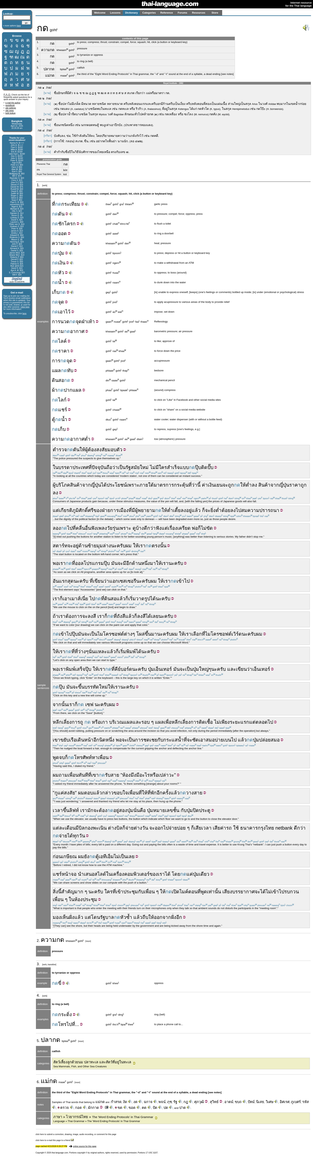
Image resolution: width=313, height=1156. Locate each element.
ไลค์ (62, 341)
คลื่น (80, 528)
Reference (166, 12)
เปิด (175, 891)
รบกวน (291, 891)
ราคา (63, 351)
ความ (58, 243)
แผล (56, 370)
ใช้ (236, 828)
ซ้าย (92, 545)
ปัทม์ (251, 1102)
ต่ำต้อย (223, 510)
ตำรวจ (60, 449)
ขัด (209, 528)
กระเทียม (70, 204)
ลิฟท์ (74, 810)
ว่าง (82, 651)
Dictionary (131, 12)
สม (244, 510)
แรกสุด (66, 581)
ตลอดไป (264, 722)
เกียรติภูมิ (69, 510)
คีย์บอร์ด (123, 669)
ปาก (68, 390)
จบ (62, 757)
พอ (56, 563)
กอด (78, 1108)
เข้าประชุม (127, 891)
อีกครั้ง (164, 792)
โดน (95, 917)
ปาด (182, 1108)
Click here (25, 307)
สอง (123, 810)
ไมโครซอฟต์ (110, 634)
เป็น (122, 467)
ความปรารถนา (263, 510)
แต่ (56, 510)
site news (9, 110)
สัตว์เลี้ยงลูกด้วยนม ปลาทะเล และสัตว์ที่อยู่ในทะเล (92, 1062)
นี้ (198, 485)
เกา (104, 722)
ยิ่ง (213, 510)
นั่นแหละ (97, 651)
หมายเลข (163, 810)
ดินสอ (58, 380)
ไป (69, 528)
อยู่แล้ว (193, 510)
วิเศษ (269, 1102)
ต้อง (103, 810)
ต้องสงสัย (97, 449)
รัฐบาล (107, 917)
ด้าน (83, 545)
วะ (171, 775)
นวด (64, 321)
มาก (78, 891)
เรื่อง (172, 528)
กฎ (185, 1102)
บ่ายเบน (223, 740)
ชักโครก (67, 223)
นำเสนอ (86, 874)
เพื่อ (167, 722)
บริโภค (62, 485)
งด (135, 1102)
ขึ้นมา (151, 634)
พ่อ (195, 528)
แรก (244, 722)
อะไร (144, 775)
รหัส (305, 1102)
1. (38, 42)
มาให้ (155, 563)
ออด (62, 233)
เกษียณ (69, 856)
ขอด (132, 1108)
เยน (219, 485)
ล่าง (107, 545)
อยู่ (75, 545)
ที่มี (132, 510)
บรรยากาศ (243, 891)
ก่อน (57, 856)
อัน (56, 581)
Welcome (99, 12)
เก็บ (55, 292)
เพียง (225, 722)
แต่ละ (59, 828)
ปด (165, 1108)
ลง (254, 485)
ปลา (46, 1039)
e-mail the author (12, 103)
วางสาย (194, 792)
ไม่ (153, 467)
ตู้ (53, 419)
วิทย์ (215, 1102)
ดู (134, 528)
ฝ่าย (106, 510)
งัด (125, 1102)
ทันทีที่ (84, 775)
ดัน (61, 214)
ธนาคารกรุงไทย (257, 828)
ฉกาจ (148, 1102)
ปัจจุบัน (99, 467)
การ (56, 321)
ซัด (195, 740)
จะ (225, 485)
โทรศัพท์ (83, 757)
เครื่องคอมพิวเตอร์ (131, 874)
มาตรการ (164, 485)
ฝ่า (84, 321)
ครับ (178, 563)
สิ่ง (55, 891)
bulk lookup (10, 113)
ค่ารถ (226, 828)
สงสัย (69, 792)
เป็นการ (135, 740)
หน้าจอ (69, 874)
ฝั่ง (71, 917)
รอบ (145, 722)
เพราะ (133, 485)
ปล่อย (265, 740)
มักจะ (93, 810)
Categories (149, 12)
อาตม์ (228, 1102)
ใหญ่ (204, 669)
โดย (176, 874)
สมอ (210, 740)
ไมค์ (183, 891)
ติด (204, 467)
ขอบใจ (121, 792)
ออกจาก (162, 917)
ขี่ (59, 983)
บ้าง (140, 528)
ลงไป (235, 510)
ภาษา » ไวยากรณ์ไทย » (103, 1117)
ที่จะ (188, 740)
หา (95, 757)
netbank (283, 828)
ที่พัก (152, 792)
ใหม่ (103, 687)
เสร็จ (80, 669)
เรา (142, 545)
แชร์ (62, 409)
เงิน (61, 262)
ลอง (57, 528)
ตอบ (88, 792)
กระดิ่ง (65, 1014)
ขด (118, 1108)
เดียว (204, 874)
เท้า (91, 321)
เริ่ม (132, 598)
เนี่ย (84, 598)
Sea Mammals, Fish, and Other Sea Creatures (80, 1066)
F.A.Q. (7, 94)
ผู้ (86, 449)
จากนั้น (60, 704)
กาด (95, 1108)
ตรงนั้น (159, 545)
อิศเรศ (284, 1102)
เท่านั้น (214, 891)
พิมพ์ (131, 651)
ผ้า (54, 390)
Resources (198, 12)
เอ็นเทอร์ (163, 669)
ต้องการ (73, 616)
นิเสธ (260, 1102)
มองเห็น (61, 917)
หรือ (96, 722)
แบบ (184, 467)
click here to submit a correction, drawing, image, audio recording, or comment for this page (76, 1134)
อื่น (88, 528)
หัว (61, 272)
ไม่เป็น (120, 856)
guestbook (10, 105)
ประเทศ (80, 467)
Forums (182, 12)
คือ (143, 810)
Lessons (115, 12)
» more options (12, 26)
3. (38, 54)
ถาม (63, 775)
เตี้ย (177, 510)
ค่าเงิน (208, 485)
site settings (10, 108)
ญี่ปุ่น (96, 485)
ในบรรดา (62, 467)
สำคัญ (67, 891)
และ (231, 669)
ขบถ (238, 1102)
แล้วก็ (122, 598)
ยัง (86, 856)
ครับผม (124, 545)
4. (38, 61)
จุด (61, 302)
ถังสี (121, 616)
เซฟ (89, 704)
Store (215, 12)
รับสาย (112, 775)
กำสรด (116, 1102)
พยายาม (146, 510)
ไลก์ (62, 400)
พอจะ (121, 740)
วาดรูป (143, 598)
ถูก (231, 485)
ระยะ (235, 722)
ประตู (204, 810)
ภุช (169, 1102)
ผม (56, 775)
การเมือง (119, 510)
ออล (79, 563)
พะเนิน (100, 828)
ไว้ (67, 311)
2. (38, 48)
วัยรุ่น (112, 528)
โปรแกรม (94, 563)
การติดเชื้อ (201, 722)
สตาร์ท (60, 545)
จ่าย (129, 828)
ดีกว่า (150, 528)
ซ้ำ (129, 917)
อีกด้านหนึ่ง (138, 563)
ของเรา (157, 874)
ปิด (196, 810)
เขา (56, 740)
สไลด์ (100, 874)
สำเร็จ (173, 467)
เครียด (184, 528)
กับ (160, 740)
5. (38, 67)
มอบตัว (114, 449)
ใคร (163, 467)
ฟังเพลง (99, 528)
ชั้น (176, 810)
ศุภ (196, 1102)
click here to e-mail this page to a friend (55, 1140)
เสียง (227, 891)
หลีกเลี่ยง (62, 722)
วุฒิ (201, 1102)
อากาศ (77, 331)
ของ (97, 510)
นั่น (136, 810)
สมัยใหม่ (140, 467)
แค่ (60, 792)
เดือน (70, 828)
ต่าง (128, 634)
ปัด (155, 1108)
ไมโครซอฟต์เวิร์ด (223, 634)
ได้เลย (152, 616)
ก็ (203, 510)
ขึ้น (81, 687)
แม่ (45, 1080)
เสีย (216, 828)
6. (38, 74)
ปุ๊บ (198, 467)
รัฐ (128, 467)
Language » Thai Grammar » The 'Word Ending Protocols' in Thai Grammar (96, 1121)
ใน (109, 874)
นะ (114, 545)
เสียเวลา (203, 828)
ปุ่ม (61, 253)
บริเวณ (116, 722)
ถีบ (145, 917)
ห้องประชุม (85, 899)
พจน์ (161, 1102)
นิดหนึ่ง (106, 740)
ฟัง (158, 528)
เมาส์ (75, 598)
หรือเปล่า (159, 775)
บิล (82, 828)
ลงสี (92, 616)
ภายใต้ (146, 485)
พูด (56, 757)
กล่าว (108, 792)
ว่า (194, 485)
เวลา (58, 810)
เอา (61, 311)
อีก (96, 740)
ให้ (82, 449)
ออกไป (162, 828)
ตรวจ (63, 1108)
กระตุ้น (181, 485)
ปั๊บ (210, 467)
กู (55, 792)
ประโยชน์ (117, 485)
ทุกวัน (79, 835)
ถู (81, 722)
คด (144, 1108)
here (24, 313)
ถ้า (55, 616)
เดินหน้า (84, 740)
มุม (99, 545)
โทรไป (65, 1024)
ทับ (70, 370)
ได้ (104, 485)
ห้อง (126, 775)
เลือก (196, 634)
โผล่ (140, 634)
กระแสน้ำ (173, 740)
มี (157, 467)
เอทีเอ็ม (106, 856)
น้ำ (61, 282)
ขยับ (64, 740)
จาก (86, 485)
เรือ (72, 740)
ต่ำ (87, 439)
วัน (145, 828)
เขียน (98, 581)
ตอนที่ (194, 891)
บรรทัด (91, 687)
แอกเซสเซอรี (122, 581)
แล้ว (242, 740)
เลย (131, 856)
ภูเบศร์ (296, 1102)
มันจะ (117, 563)
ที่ (53, 204)
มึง (133, 775)
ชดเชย (150, 740)
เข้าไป (183, 581)
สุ (211, 1102)
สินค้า (76, 485)
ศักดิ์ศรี (86, 510)
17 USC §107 (152, 1153)
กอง (89, 828)
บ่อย (181, 828)
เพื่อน (103, 757)
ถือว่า (112, 467)
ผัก (90, 1108)
